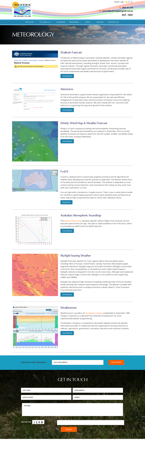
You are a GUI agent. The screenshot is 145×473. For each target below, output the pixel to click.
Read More (66, 202)
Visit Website (67, 76)
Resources (74, 22)
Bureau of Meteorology (74, 221)
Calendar (60, 22)
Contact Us (113, 22)
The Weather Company (95, 313)
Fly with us (45, 22)
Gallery (100, 22)
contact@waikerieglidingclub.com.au (116, 11)
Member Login (118, 2)
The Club (29, 22)
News (87, 22)
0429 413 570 (126, 7)
